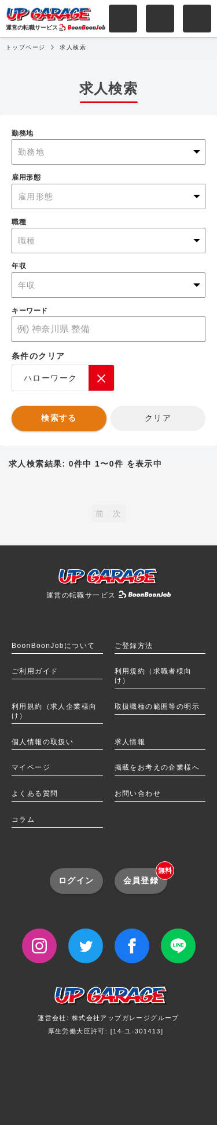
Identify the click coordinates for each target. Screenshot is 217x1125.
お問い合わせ (138, 793)
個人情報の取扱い (42, 742)
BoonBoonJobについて (53, 646)
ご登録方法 (134, 646)
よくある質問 (35, 793)
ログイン (76, 880)
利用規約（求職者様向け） (153, 676)
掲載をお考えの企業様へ (157, 767)
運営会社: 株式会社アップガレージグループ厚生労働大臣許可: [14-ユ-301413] (108, 1015)
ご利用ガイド (35, 671)
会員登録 (145, 876)
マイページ (31, 767)
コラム (23, 819)
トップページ (25, 47)
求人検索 (73, 47)
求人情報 (130, 742)
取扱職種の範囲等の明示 (157, 706)
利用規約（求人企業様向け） (54, 711)
